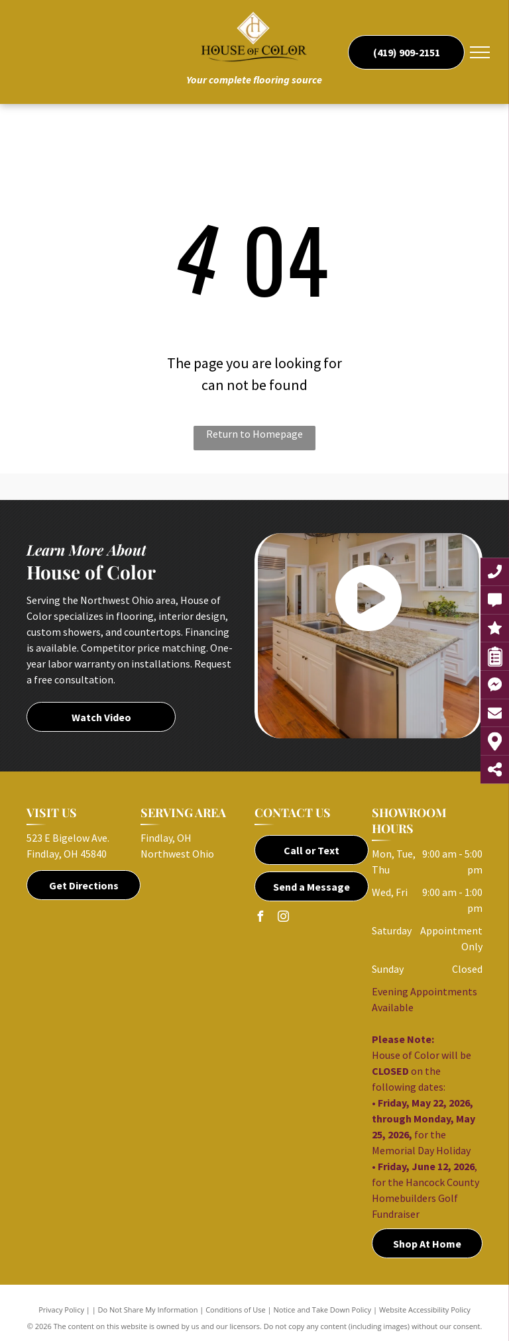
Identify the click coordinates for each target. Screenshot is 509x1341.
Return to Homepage (254, 433)
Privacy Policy (61, 1310)
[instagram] (283, 918)
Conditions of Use (235, 1310)
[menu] (480, 52)
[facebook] (259, 918)
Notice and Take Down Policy (323, 1310)
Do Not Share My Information (148, 1310)
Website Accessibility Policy (425, 1310)
